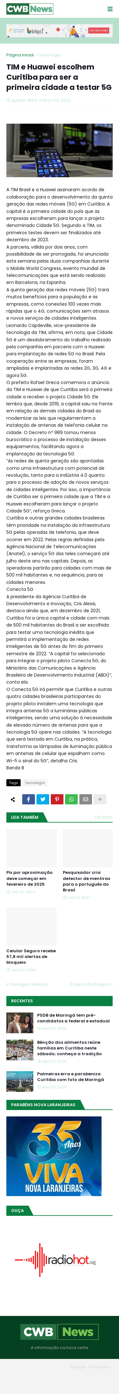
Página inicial (20, 55)
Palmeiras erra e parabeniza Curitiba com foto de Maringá (70, 1077)
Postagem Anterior (29, 984)
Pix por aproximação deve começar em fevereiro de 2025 (29, 878)
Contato (87, 1376)
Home (29, 1376)
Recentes (22, 1001)
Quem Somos (57, 1376)
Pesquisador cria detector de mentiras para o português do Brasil (86, 881)
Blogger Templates (90, 1367)
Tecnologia (49, 55)
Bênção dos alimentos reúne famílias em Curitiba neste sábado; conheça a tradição (69, 1048)
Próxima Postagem (89, 984)
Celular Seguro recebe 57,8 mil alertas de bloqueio (31, 956)
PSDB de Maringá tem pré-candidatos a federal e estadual (73, 1018)
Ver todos (103, 817)
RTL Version (59, 1384)
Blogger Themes (50, 1367)
